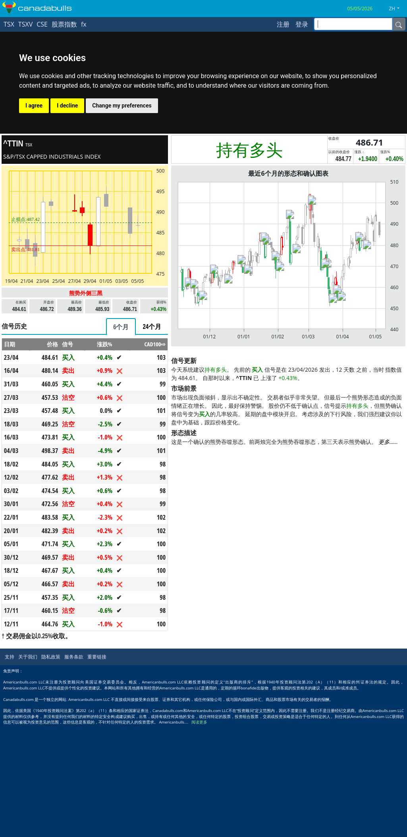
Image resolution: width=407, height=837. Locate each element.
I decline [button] (67, 105)
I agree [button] (33, 105)
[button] (397, 8)
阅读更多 (199, 722)
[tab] (121, 326)
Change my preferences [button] (121, 105)
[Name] (398, 24)
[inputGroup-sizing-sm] (353, 24)
